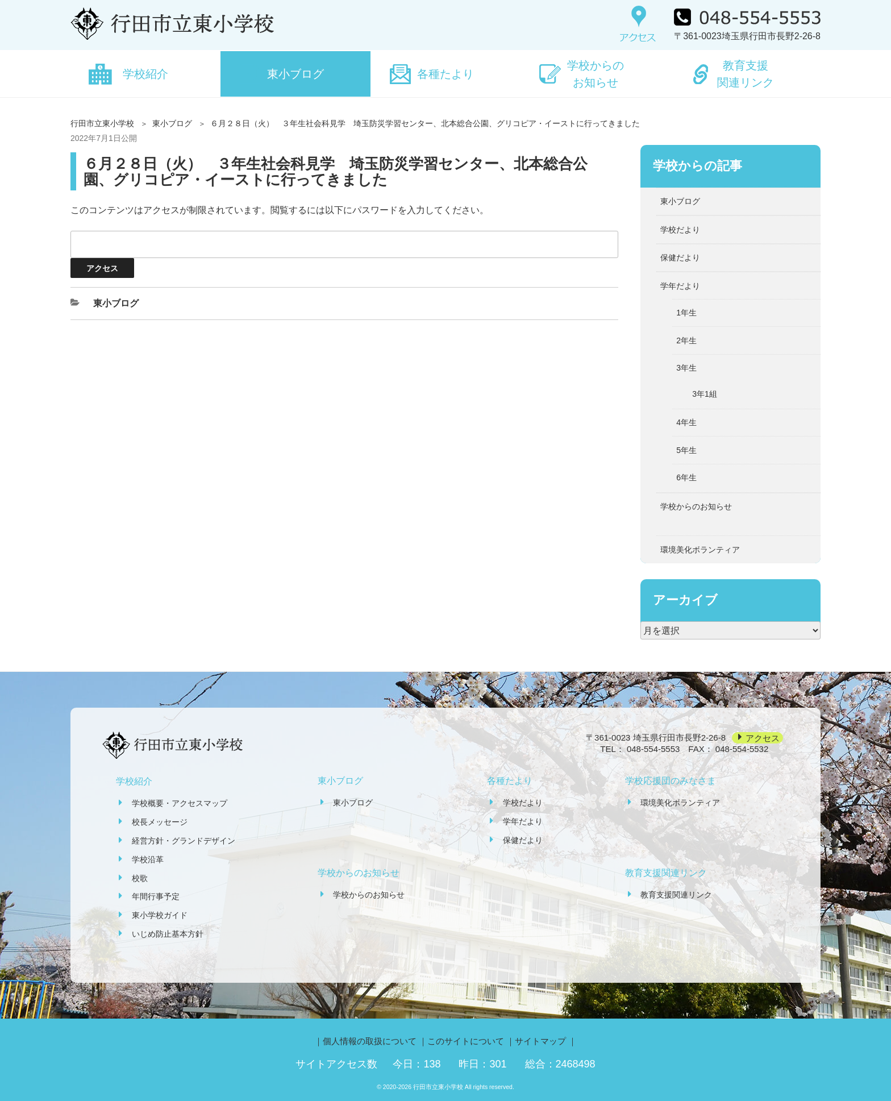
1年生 (686, 312)
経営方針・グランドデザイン (183, 840)
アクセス (763, 737)
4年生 (686, 422)
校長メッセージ (160, 821)
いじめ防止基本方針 (167, 933)
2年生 (686, 340)
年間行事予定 (156, 896)
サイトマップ (540, 1041)
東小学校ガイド (160, 915)
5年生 (686, 450)
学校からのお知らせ (595, 74)
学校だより (680, 229)
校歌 (140, 878)
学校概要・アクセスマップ (179, 803)
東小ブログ (295, 74)
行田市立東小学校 (102, 123)
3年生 (686, 367)
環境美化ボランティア (700, 549)
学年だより (680, 285)
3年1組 (704, 393)
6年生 (686, 477)
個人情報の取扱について (370, 1041)
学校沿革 (148, 859)
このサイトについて (465, 1041)
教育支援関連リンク (745, 74)
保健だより (680, 257)
